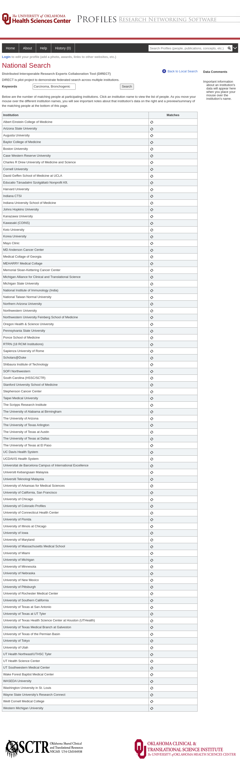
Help (43, 48)
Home (10, 48)
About (27, 48)
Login (6, 57)
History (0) (63, 48)
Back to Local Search (180, 71)
